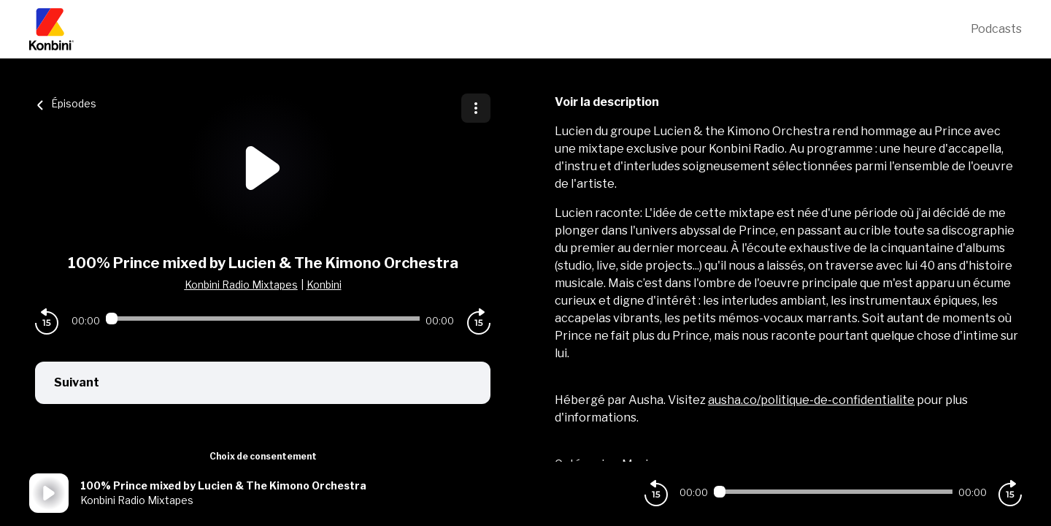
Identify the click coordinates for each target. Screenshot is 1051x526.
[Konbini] (500, 29)
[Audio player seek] (262, 318)
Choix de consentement (263, 456)
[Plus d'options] (475, 108)
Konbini (324, 284)
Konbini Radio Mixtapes (241, 284)
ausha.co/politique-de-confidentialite (811, 400)
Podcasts (996, 29)
